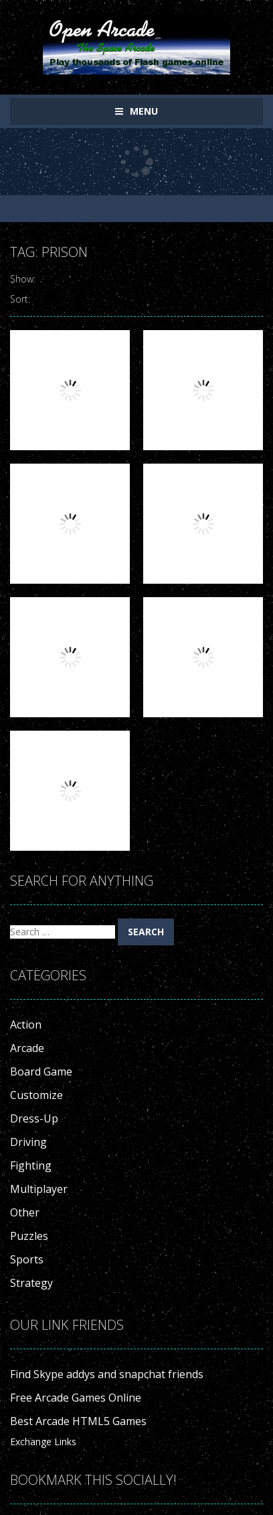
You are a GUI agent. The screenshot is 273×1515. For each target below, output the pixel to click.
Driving (28, 1142)
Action (25, 1024)
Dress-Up (34, 1118)
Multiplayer (39, 1189)
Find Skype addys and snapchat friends (106, 1374)
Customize (36, 1095)
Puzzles (29, 1236)
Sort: (20, 299)
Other (24, 1212)
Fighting (31, 1165)
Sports (26, 1259)
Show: (22, 278)
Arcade (27, 1048)
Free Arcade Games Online (75, 1397)
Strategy (31, 1282)
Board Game (41, 1071)
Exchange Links (43, 1441)
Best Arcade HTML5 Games (78, 1421)
